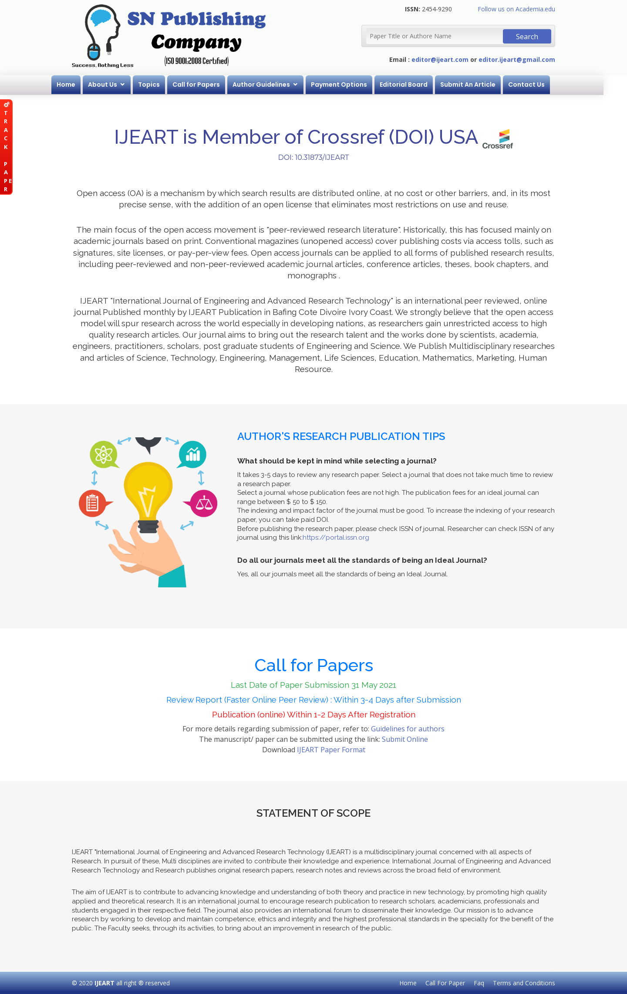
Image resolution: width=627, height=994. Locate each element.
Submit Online (405, 739)
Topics (161, 84)
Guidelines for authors (408, 729)
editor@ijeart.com (440, 59)
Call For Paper (445, 983)
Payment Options (351, 84)
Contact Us (538, 84)
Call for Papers (208, 84)
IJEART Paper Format (331, 749)
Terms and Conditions (524, 983)
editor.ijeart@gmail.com (517, 59)
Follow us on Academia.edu (516, 9)
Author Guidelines (273, 84)
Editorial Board (415, 84)
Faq (479, 983)
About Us (114, 84)
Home (77, 84)
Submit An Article (479, 84)
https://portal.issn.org (336, 537)
